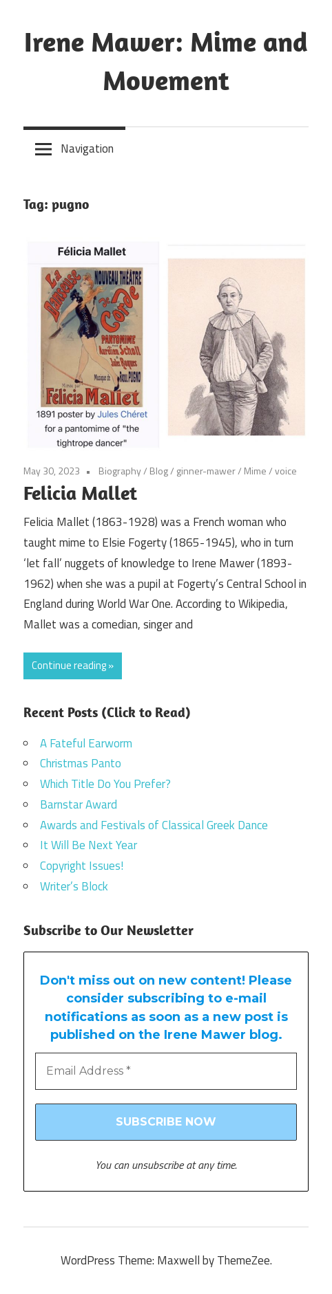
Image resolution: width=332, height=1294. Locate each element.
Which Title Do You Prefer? (105, 784)
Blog (158, 470)
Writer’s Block (74, 886)
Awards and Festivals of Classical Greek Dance (154, 825)
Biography (119, 470)
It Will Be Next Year (88, 845)
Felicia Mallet (80, 493)
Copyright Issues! (81, 866)
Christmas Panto (80, 763)
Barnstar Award (78, 804)
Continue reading (69, 665)
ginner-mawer (206, 470)
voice (286, 470)
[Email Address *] (166, 1071)
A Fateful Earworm (86, 743)
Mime (255, 470)
